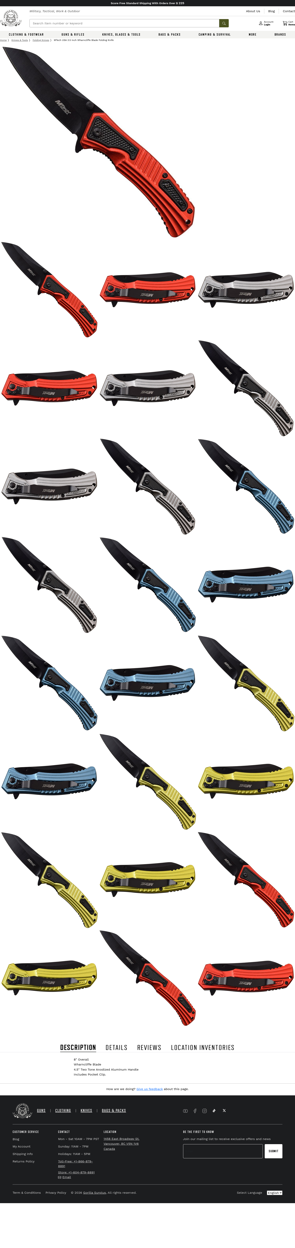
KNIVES (86, 1110)
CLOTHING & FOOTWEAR (26, 34)
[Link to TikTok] (214, 1110)
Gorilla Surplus (94, 1193)
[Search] (124, 23)
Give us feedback (149, 1089)
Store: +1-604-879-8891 (76, 1172)
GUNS (41, 1110)
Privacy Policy (55, 1193)
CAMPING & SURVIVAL (215, 34)
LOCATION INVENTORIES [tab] (203, 1048)
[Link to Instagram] (204, 1110)
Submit (273, 1151)
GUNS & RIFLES (73, 34)
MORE (253, 34)
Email (64, 1177)
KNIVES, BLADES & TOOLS (121, 34)
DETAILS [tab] (117, 1048)
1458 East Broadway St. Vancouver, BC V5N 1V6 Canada (121, 1144)
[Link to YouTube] (185, 1110)
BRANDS (280, 34)
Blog (16, 1139)
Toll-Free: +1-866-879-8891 (75, 1163)
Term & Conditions (27, 1193)
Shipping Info (23, 1154)
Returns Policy (24, 1161)
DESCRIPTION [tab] (78, 1048)
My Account (21, 1146)
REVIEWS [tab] (149, 1048)
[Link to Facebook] (195, 1110)
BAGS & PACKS (170, 34)
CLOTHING (63, 1110)
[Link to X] (223, 1110)
